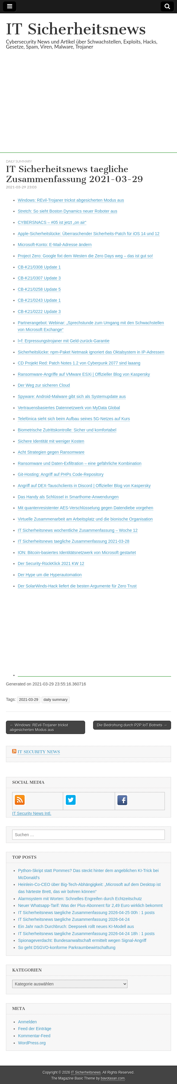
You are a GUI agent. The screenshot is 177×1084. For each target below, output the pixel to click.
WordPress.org (32, 1042)
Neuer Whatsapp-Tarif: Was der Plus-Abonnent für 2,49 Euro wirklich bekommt (90, 905)
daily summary (19, 161)
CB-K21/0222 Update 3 (39, 311)
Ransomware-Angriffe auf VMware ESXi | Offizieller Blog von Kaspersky (84, 374)
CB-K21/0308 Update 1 (39, 267)
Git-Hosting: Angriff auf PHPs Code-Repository (60, 474)
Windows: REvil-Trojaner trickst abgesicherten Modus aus (71, 200)
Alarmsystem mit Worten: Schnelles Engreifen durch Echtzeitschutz (80, 898)
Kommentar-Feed (34, 1035)
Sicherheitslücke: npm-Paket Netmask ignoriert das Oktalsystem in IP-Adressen (91, 352)
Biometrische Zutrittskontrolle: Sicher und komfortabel (67, 430)
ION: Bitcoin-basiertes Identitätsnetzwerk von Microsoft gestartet (77, 552)
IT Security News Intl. (31, 813)
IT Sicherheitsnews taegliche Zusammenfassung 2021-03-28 (73, 541)
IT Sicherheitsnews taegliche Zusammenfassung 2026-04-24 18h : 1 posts (86, 933)
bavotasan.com (113, 1078)
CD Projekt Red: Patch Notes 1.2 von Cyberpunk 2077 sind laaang (79, 363)
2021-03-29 (28, 700)
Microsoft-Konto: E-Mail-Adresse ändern (55, 244)
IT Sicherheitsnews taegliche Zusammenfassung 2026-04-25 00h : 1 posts (86, 912)
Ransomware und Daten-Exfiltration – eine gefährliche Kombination (79, 463)
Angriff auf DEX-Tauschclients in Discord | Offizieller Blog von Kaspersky (84, 485)
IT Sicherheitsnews (76, 29)
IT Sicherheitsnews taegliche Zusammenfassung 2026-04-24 (74, 919)
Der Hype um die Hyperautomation (50, 574)
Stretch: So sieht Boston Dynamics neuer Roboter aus (67, 211)
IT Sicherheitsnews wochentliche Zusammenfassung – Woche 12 (78, 530)
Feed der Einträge (34, 1028)
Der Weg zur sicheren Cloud (44, 385)
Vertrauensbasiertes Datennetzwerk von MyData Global (69, 407)
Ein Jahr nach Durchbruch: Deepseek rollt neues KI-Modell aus (76, 926)
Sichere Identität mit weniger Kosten (51, 441)
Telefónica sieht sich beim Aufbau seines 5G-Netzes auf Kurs (74, 418)
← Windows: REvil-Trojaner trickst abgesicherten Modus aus (39, 727)
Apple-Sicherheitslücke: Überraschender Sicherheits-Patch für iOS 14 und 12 (89, 233)
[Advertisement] (88, 111)
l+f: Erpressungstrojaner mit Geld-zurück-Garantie (63, 340)
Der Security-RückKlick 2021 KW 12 (51, 563)
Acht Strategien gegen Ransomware (51, 452)
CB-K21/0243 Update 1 (39, 300)
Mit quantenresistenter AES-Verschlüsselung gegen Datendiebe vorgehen (85, 507)
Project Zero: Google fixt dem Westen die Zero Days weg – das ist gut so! (85, 255)
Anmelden (27, 1021)
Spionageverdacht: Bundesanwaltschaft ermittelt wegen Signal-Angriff (82, 940)
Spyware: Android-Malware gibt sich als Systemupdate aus (72, 396)
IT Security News (38, 751)
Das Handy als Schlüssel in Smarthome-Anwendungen (68, 496)
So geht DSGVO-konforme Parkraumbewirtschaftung (66, 947)
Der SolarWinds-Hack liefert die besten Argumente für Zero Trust (77, 586)
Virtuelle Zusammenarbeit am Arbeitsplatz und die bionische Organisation (85, 519)
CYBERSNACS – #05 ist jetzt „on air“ (52, 222)
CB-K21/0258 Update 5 (39, 289)
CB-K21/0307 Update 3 (39, 278)
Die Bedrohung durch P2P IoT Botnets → (132, 725)
